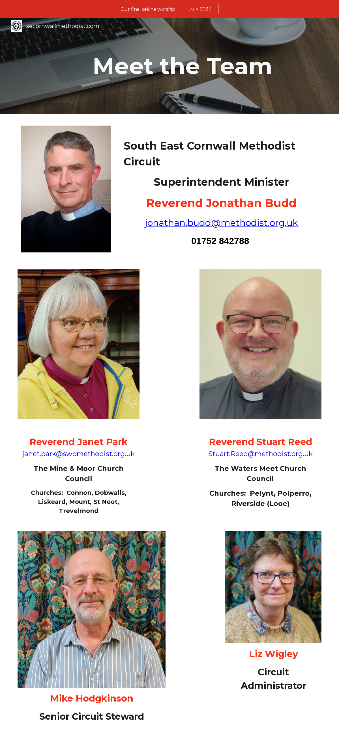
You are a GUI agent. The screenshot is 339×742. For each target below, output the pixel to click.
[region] (169, 9)
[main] (182, 66)
